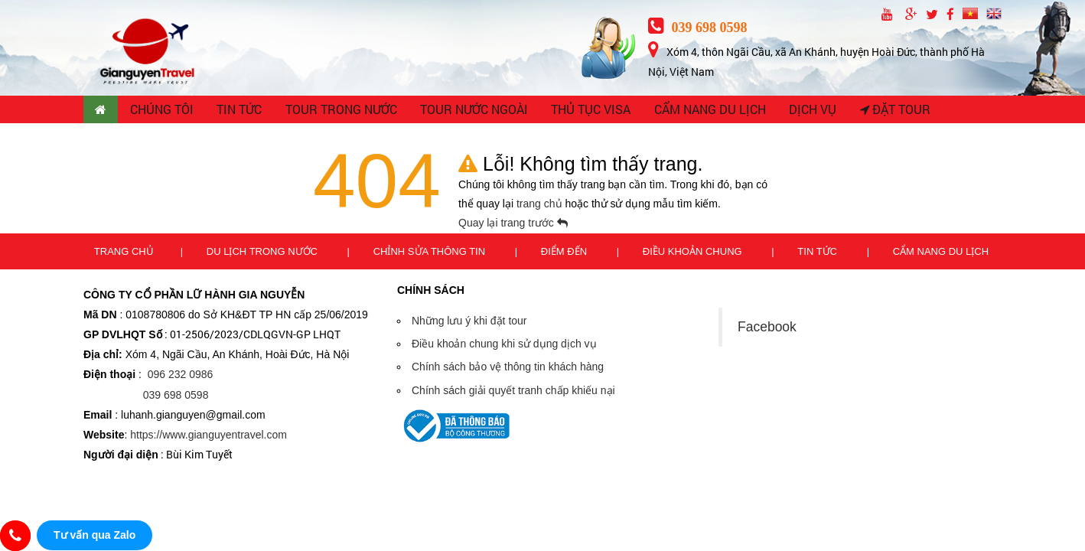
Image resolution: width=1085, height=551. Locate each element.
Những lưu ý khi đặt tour (469, 324)
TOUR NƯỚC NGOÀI (472, 111)
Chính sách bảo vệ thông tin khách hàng (508, 370)
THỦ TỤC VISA (586, 111)
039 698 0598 (698, 27)
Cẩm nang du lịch (941, 253)
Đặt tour (887, 111)
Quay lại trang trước (513, 226)
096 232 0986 (180, 377)
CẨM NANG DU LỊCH (704, 111)
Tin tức (818, 253)
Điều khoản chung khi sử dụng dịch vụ (504, 347)
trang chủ (540, 207)
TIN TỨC (241, 111)
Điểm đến (565, 253)
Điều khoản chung (694, 253)
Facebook (767, 329)
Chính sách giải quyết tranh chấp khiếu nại (513, 392)
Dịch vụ (806, 111)
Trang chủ (124, 253)
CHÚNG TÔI (163, 111)
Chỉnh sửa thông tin (430, 253)
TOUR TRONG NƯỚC (342, 111)
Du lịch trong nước (264, 253)
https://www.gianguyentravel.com (208, 438)
